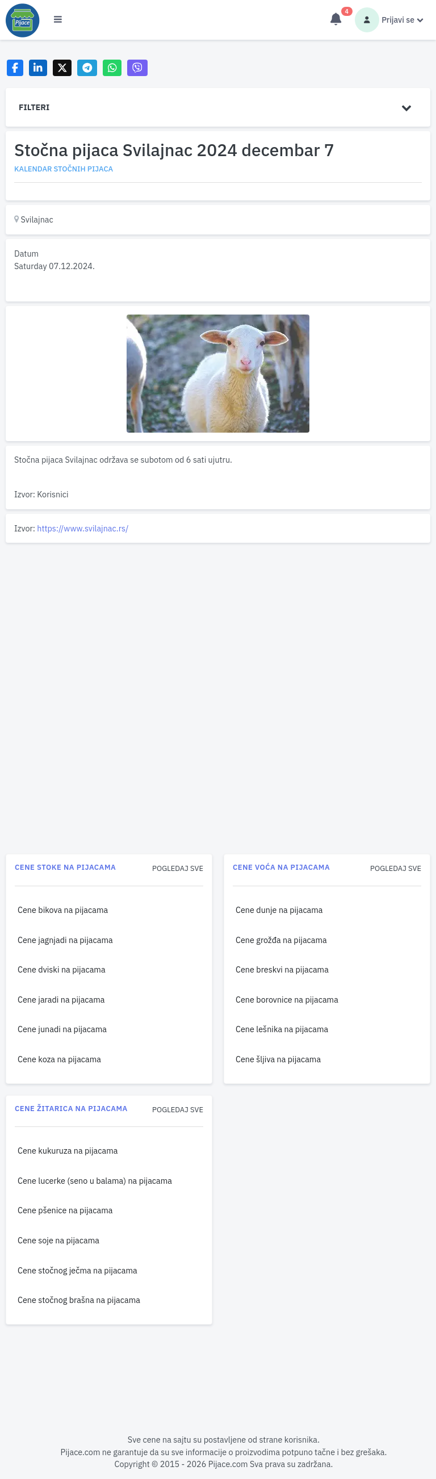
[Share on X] (62, 68)
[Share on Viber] (137, 68)
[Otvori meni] (58, 20)
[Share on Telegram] (87, 68)
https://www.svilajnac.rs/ (82, 528)
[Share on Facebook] (15, 68)
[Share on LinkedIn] (38, 68)
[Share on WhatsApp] (112, 68)
